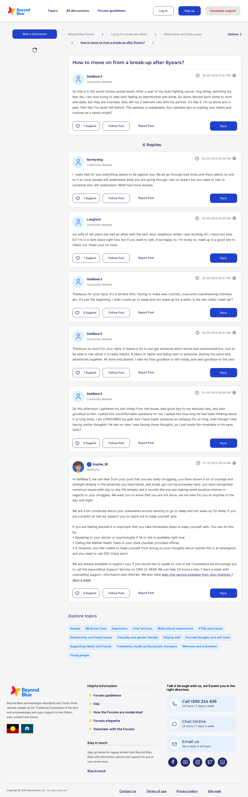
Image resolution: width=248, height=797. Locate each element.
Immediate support (223, 10)
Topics (52, 11)
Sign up (189, 10)
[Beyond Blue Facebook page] (173, 769)
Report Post (146, 125)
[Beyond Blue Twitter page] (210, 769)
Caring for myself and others (129, 34)
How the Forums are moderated (117, 712)
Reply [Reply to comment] (223, 198)
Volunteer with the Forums (113, 729)
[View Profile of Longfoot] (94, 219)
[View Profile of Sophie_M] (100, 464)
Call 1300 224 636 (199, 701)
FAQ (96, 704)
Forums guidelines (111, 11)
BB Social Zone (96, 628)
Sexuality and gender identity (137, 637)
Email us (190, 741)
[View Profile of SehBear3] (94, 76)
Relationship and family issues (183, 34)
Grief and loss (142, 628)
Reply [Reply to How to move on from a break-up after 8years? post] (223, 126)
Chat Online (194, 721)
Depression (119, 628)
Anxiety (75, 628)
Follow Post (116, 126)
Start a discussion (34, 34)
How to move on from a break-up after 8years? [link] (113, 42)
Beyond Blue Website (24, 691)
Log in (163, 10)
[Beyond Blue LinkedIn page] (222, 769)
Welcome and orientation (200, 646)
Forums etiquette (106, 721)
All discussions (77, 11)
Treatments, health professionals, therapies (147, 646)
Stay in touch (96, 770)
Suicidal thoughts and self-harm (208, 637)
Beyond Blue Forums (24, 11)
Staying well (171, 637)
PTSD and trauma (211, 628)
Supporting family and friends (90, 646)
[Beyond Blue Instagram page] (197, 769)
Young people (79, 655)
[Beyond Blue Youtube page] (185, 769)
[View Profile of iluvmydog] (95, 159)
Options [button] (233, 34)
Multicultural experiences (175, 628)
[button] (78, 126)
